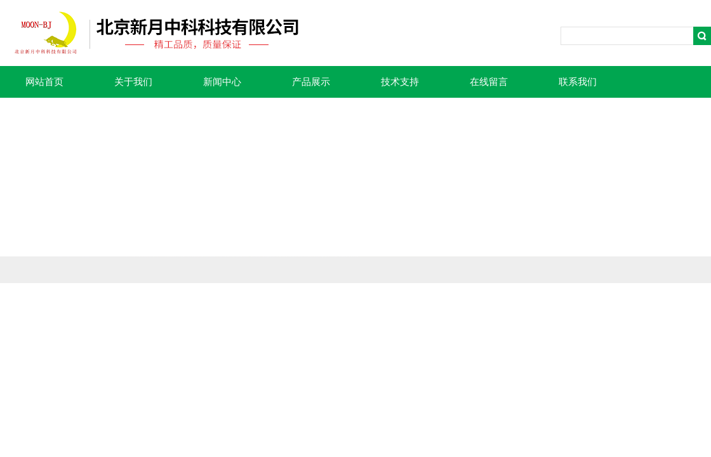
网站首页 (44, 82)
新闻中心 (222, 82)
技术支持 (400, 82)
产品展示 (311, 82)
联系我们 (578, 82)
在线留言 (489, 82)
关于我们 (133, 82)
